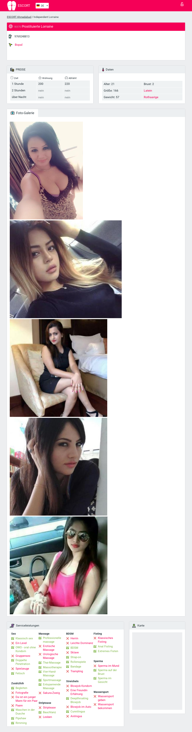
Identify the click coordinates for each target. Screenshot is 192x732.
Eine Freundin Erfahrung (78, 692)
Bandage (75, 666)
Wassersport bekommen (106, 706)
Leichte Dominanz (81, 643)
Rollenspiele (78, 662)
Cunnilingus (77, 711)
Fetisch (20, 673)
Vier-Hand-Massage (49, 673)
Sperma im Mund (108, 666)
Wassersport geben (106, 698)
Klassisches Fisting (105, 639)
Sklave (74, 652)
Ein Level (21, 643)
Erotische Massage (49, 648)
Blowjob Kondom (81, 686)
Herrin (74, 638)
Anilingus (76, 716)
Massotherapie (52, 667)
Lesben (47, 717)
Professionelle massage (52, 639)
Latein (148, 90)
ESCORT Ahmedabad (19, 16)
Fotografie (22, 692)
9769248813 (21, 36)
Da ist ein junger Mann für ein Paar (27, 698)
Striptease (49, 707)
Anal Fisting (105, 646)
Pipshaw (21, 718)
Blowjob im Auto (80, 706)
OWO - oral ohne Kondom (26, 649)
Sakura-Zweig (51, 693)
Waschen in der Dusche (25, 711)
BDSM (74, 647)
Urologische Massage (50, 656)
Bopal (15, 45)
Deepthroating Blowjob (79, 700)
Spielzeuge (22, 668)
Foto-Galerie (22, 113)
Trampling (76, 671)
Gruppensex (23, 656)
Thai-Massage (52, 662)
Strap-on (75, 657)
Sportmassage (52, 680)
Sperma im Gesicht (104, 680)
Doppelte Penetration (23, 662)
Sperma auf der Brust (107, 672)
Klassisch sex (24, 638)
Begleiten (21, 688)
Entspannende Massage (52, 686)
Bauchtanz (49, 712)
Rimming (21, 723)
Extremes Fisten (108, 651)
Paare (19, 705)
